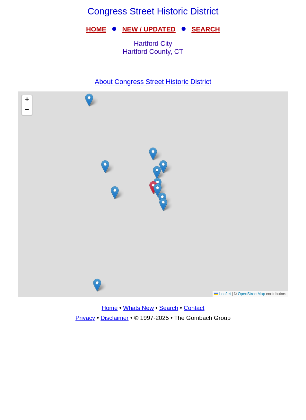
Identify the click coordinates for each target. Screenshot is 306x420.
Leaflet (222, 294)
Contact (194, 307)
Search (168, 307)
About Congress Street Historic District (153, 82)
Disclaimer (114, 317)
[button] (105, 166)
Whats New (138, 307)
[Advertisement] (153, 373)
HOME (96, 29)
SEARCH (205, 29)
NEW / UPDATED (148, 29)
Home (109, 307)
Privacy (85, 317)
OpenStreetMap (251, 294)
